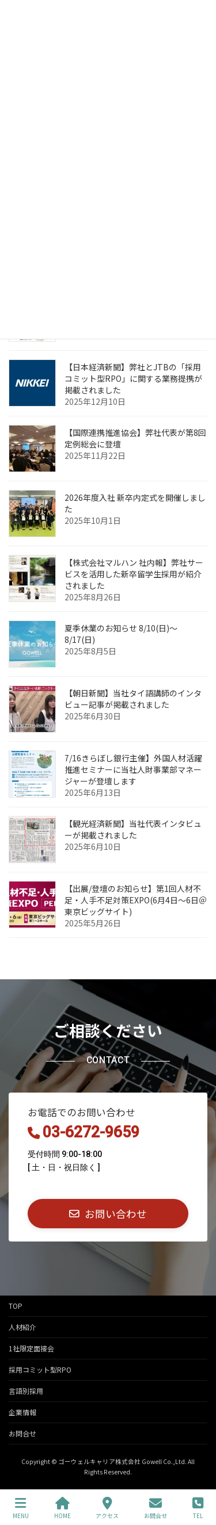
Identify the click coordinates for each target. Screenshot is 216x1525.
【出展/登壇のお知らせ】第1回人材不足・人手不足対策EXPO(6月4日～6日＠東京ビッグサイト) (136, 900)
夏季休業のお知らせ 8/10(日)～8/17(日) (121, 633)
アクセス (107, 1508)
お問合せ (22, 1433)
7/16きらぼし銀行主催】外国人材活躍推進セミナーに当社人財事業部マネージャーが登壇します (133, 769)
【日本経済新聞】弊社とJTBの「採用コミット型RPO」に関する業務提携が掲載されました (133, 378)
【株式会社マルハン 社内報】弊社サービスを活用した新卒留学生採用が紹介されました (134, 574)
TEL (197, 1508)
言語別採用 (26, 1391)
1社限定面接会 (31, 1348)
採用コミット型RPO (40, 1369)
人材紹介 (22, 1327)
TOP (15, 1306)
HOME (62, 1508)
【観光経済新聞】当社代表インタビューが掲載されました (133, 829)
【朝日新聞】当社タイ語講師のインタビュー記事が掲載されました (133, 698)
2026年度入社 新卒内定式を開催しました (135, 503)
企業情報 (22, 1412)
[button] (108, 1213)
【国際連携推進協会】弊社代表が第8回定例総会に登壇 (135, 438)
